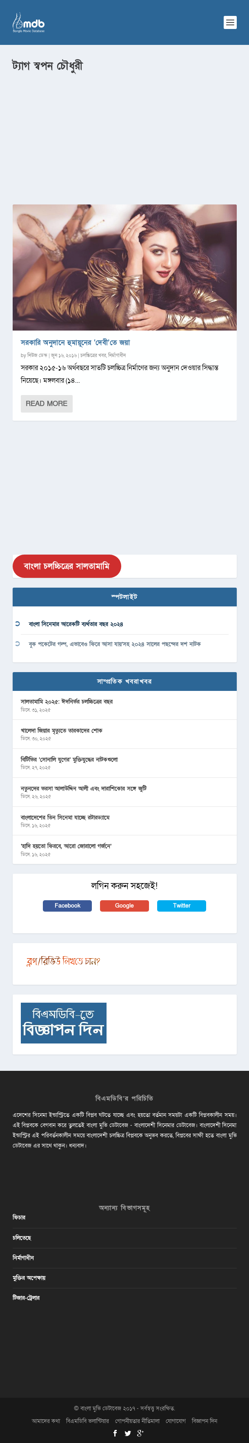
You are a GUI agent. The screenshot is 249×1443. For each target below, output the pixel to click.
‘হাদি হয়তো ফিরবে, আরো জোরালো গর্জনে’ (66, 846)
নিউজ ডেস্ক (37, 355)
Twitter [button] (182, 906)
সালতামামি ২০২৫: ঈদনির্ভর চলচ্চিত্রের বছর (67, 702)
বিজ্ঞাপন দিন (204, 1421)
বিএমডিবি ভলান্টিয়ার (87, 1421)
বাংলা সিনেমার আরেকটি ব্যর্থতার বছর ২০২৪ (76, 624)
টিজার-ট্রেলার (26, 1298)
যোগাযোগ (176, 1421)
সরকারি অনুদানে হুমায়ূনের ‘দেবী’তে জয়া (75, 342)
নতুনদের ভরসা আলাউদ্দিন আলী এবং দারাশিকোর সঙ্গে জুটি (84, 789)
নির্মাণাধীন (117, 355)
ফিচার (19, 1217)
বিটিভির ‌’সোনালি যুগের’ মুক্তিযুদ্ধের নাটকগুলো (69, 760)
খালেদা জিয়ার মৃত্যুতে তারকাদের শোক (61, 731)
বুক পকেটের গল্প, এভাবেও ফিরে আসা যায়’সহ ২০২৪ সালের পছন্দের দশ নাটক (115, 644)
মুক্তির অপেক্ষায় (29, 1278)
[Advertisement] (125, 135)
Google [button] (124, 906)
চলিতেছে (22, 1238)
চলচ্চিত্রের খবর (93, 355)
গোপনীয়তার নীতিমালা (137, 1421)
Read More (46, 403)
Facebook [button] (67, 906)
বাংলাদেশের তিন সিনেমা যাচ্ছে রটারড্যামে (65, 817)
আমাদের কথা (46, 1421)
